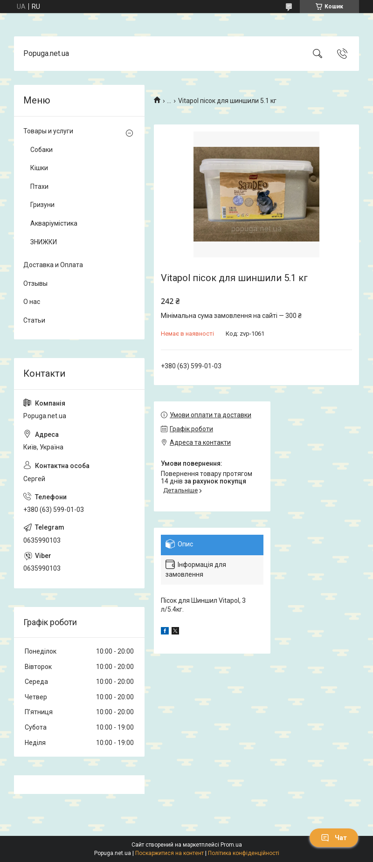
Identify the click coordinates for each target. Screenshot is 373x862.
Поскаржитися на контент (169, 853)
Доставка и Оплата (53, 265)
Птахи (39, 186)
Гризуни (42, 204)
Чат (334, 838)
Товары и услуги (48, 131)
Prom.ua (231, 844)
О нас (31, 301)
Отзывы (35, 283)
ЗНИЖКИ (43, 242)
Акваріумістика (53, 223)
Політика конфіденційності (243, 853)
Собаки (41, 149)
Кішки (39, 168)
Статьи (34, 320)
